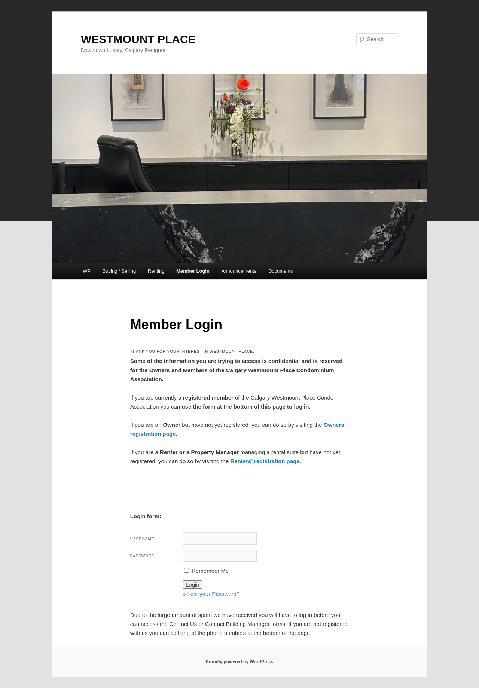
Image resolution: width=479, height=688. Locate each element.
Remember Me (206, 571)
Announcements (238, 271)
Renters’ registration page (265, 461)
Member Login (193, 271)
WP (87, 271)
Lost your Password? (213, 594)
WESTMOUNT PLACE (138, 39)
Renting (156, 271)
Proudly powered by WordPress (239, 661)
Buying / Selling (119, 271)
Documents (280, 271)
